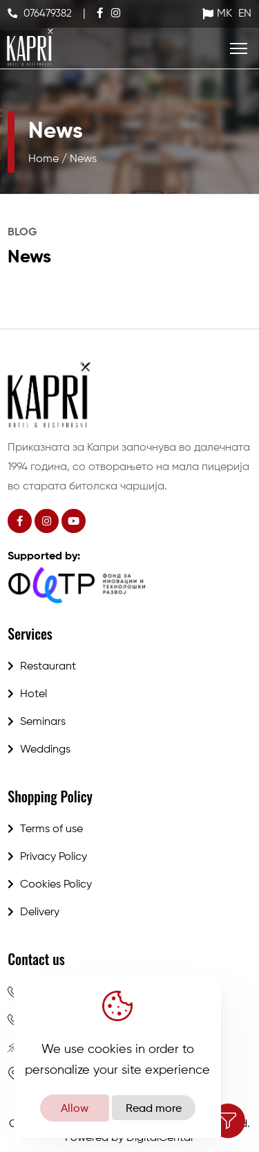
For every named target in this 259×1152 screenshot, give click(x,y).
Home (43, 159)
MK (224, 13)
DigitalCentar (160, 1138)
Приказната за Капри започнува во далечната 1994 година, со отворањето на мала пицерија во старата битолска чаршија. (129, 467)
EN (244, 13)
